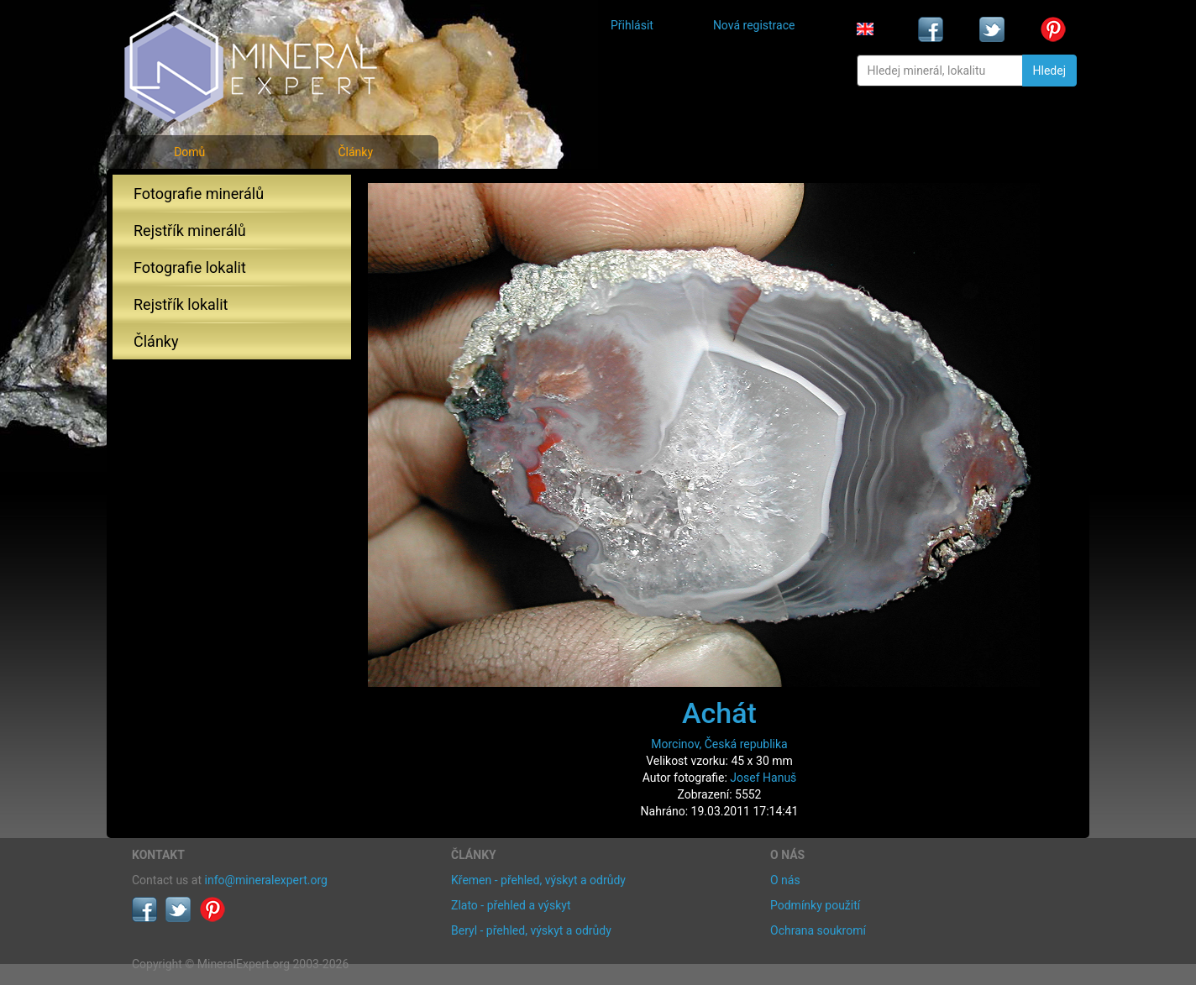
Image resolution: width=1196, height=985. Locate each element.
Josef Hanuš (763, 777)
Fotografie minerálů (199, 193)
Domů (189, 152)
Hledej (1049, 70)
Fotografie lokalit (190, 267)
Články (355, 152)
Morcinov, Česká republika (719, 744)
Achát (719, 713)
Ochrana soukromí (818, 930)
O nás (785, 880)
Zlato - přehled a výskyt (510, 905)
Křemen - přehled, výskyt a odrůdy (538, 880)
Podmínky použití (815, 905)
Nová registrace (754, 25)
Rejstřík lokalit (181, 304)
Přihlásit (632, 25)
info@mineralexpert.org (266, 880)
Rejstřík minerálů (190, 230)
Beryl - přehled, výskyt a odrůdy (531, 930)
